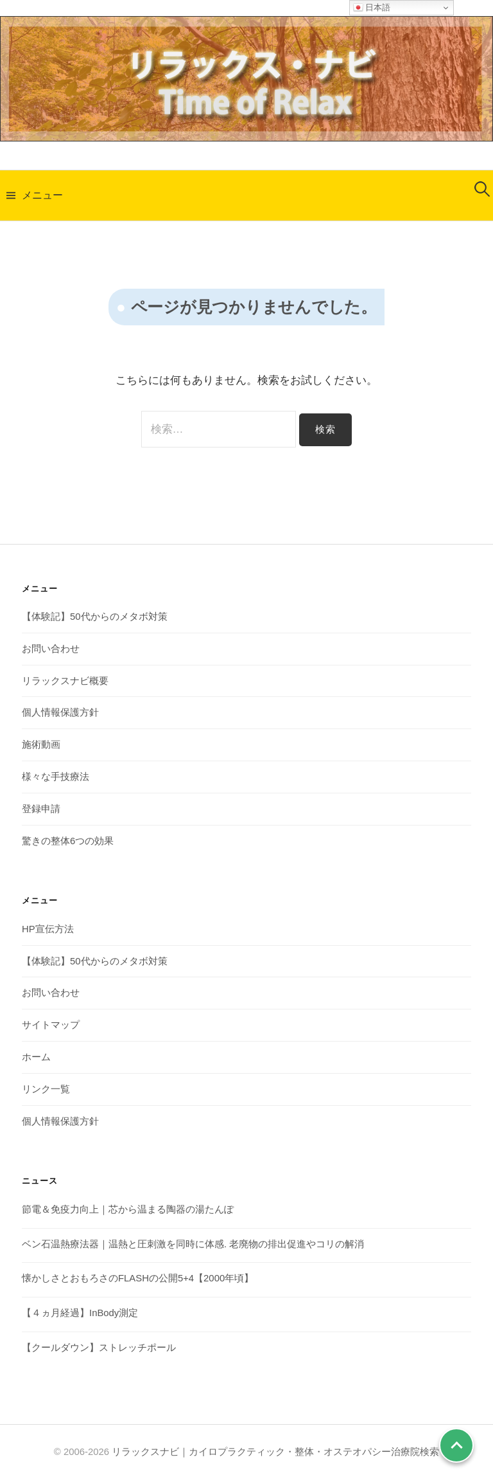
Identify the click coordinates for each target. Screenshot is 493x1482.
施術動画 (41, 744)
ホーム (36, 1057)
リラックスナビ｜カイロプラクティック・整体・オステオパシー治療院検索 (275, 1452)
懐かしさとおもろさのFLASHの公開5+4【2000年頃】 (138, 1278)
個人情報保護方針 (60, 712)
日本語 (372, 8)
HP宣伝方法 (48, 929)
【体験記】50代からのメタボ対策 (95, 616)
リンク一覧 (46, 1089)
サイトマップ (51, 1025)
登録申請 (41, 809)
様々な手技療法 (55, 777)
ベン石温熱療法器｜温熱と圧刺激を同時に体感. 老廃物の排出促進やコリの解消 (193, 1244)
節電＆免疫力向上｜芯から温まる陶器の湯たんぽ (128, 1209)
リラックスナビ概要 (65, 681)
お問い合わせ (51, 649)
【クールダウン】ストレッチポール (99, 1347)
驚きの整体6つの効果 (68, 841)
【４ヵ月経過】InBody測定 (80, 1313)
